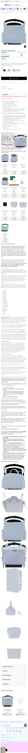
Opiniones (14, 671)
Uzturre (3, 334)
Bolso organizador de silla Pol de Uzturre (7, 710)
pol (13, 88)
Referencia (3, 54)
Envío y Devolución (14, 675)
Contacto (17, 1)
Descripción (14, 94)
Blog (14, 1)
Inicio (11, 1)
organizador (10, 88)
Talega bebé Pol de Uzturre (20, 710)
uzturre (5, 88)
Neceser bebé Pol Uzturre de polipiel (14, 212)
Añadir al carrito (14, 78)
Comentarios (14, 684)
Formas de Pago (14, 679)
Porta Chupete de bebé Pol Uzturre (23, 189)
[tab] (14, 95)
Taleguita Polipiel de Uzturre (5, 235)
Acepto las (13, 727)
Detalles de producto (14, 666)
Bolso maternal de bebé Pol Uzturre (14, 189)
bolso (2, 88)
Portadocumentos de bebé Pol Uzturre (5, 212)
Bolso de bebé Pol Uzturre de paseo (5, 189)
